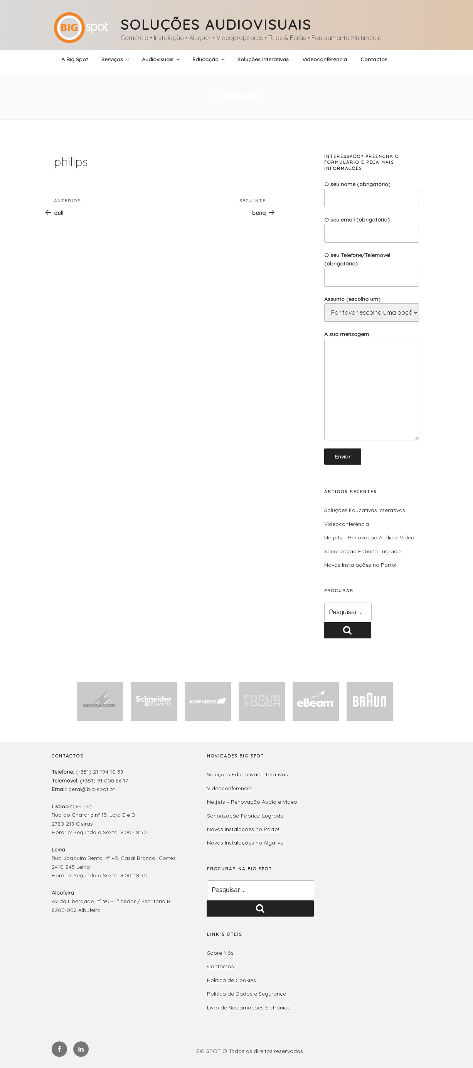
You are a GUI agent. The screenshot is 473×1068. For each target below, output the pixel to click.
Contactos (373, 59)
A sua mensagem (371, 385)
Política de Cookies (231, 980)
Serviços (115, 59)
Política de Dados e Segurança (246, 993)
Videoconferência (324, 59)
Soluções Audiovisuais (216, 24)
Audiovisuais (161, 59)
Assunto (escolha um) (371, 306)
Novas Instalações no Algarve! (245, 842)
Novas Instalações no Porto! (360, 564)
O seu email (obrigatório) (371, 229)
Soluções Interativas (263, 59)
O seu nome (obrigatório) (371, 194)
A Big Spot (74, 59)
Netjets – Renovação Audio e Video (369, 537)
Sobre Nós (220, 952)
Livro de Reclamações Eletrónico (249, 1007)
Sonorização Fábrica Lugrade (362, 551)
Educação (209, 59)
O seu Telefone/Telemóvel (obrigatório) (371, 269)
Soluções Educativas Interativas (364, 510)
